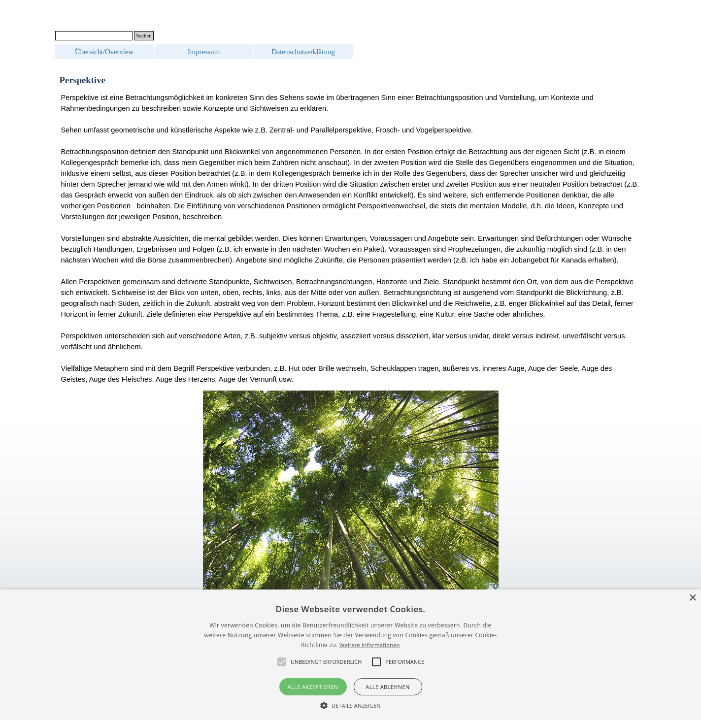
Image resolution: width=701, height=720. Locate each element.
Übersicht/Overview (104, 52)
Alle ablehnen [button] (387, 686)
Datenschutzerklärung (303, 52)
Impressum (204, 52)
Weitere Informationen (369, 645)
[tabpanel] (350, 238)
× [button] (692, 598)
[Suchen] (94, 35)
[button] (350, 704)
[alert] (350, 654)
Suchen (143, 35)
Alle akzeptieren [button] (313, 686)
